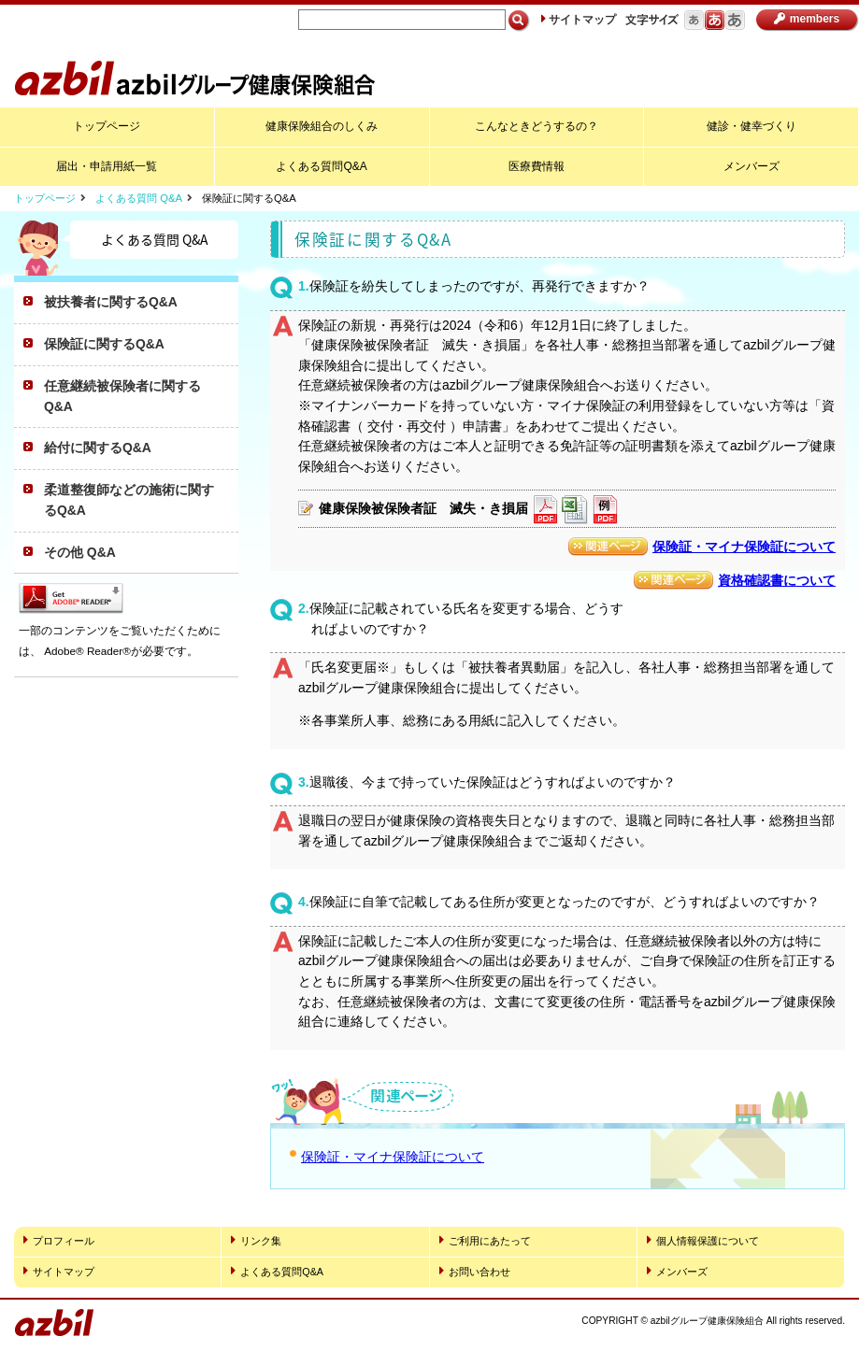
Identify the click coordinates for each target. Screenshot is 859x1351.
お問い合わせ (474, 1270)
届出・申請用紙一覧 (106, 166)
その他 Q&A (80, 552)
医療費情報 (536, 166)
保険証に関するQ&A (104, 343)
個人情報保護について (703, 1239)
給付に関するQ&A (97, 447)
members (806, 18)
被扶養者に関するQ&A (111, 301)
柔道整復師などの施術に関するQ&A (129, 500)
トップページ (106, 126)
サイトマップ (578, 19)
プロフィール (58, 1239)
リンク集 (256, 1239)
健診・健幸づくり (751, 126)
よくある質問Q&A (321, 166)
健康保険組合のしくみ (321, 126)
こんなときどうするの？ (536, 126)
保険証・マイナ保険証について (744, 546)
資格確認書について (777, 580)
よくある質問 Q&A (138, 198)
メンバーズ (751, 166)
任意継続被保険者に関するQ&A (122, 396)
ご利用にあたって (485, 1239)
